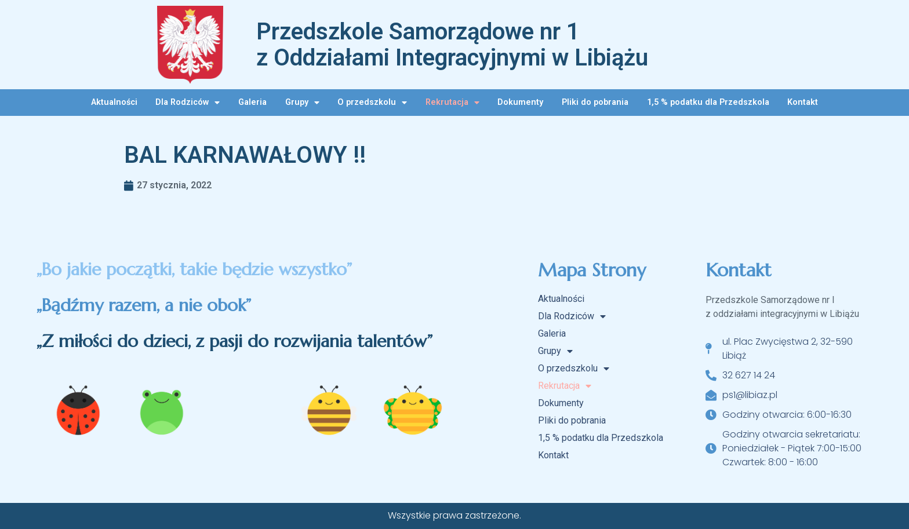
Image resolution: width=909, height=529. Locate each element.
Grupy (302, 102)
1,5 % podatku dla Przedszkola (708, 102)
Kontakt (802, 102)
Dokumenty (520, 102)
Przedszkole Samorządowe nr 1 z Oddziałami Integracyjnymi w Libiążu (452, 44)
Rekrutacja (452, 102)
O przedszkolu (372, 102)
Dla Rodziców (187, 102)
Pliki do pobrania (595, 102)
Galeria (252, 102)
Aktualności (114, 102)
